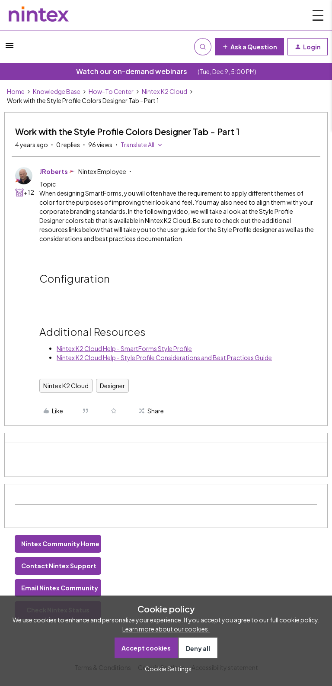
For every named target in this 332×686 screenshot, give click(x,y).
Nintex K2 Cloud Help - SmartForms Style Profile (124, 348)
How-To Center (111, 91)
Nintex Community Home (60, 544)
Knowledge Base (56, 91)
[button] (9, 48)
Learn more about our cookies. (166, 629)
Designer (112, 386)
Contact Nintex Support (58, 566)
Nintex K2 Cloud (164, 91)
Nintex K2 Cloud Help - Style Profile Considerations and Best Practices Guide (164, 357)
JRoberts (53, 171)
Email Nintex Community (59, 588)
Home (16, 91)
